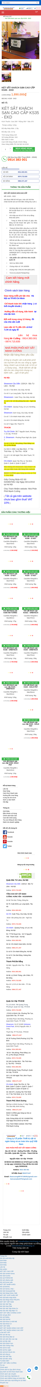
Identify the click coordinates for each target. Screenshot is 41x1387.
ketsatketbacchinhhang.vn (29, 1241)
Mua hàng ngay (24, 149)
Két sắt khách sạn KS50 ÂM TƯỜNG (10, 612)
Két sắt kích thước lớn (7, 1352)
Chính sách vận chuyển (8, 1374)
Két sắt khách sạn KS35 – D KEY (10, 574)
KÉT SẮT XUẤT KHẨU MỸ (9, 1295)
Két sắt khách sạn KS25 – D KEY (31, 574)
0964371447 (26, 1173)
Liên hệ (6, 1232)
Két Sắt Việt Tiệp (5, 1304)
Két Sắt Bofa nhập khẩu (8, 1297)
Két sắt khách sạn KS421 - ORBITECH (30, 612)
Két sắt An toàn (5, 1348)
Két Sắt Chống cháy (7, 1345)
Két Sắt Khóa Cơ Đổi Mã (8, 1321)
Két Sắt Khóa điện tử (7, 1337)
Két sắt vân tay (5, 1335)
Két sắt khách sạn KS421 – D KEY (10, 537)
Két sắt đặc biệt (5, 1341)
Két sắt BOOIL (5, 1287)
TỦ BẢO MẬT (4, 1361)
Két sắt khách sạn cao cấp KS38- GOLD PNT (10, 763)
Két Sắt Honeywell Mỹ (7, 1291)
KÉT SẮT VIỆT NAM (7, 1302)
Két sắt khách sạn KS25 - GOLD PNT (31, 686)
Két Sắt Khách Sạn (6, 1343)
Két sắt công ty (5, 1354)
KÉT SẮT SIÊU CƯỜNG (8, 1363)
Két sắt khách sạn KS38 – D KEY (31, 537)
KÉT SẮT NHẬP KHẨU (8, 1284)
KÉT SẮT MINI (5, 1326)
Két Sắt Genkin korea (7, 1273)
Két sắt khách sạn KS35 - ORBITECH (31, 649)
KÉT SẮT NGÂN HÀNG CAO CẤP (11, 1328)
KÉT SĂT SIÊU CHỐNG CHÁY (10, 1313)
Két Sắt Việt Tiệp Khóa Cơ (9, 1308)
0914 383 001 (24, 1170)
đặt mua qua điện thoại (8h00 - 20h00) (22, 158)
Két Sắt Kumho (5, 1276)
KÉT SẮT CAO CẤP (7, 1271)
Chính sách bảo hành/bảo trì (9, 1376)
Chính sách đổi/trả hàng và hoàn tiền (12, 1378)
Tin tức (5, 1235)
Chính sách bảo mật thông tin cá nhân (13, 1380)
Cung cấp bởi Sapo (20, 1252)
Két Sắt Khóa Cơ (6, 1324)
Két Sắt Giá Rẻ (5, 1319)
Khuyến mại (7, 1237)
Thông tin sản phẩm (20, 187)
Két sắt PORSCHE (6, 1278)
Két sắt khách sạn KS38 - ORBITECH (10, 649)
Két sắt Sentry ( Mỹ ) (7, 1289)
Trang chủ (7, 1230)
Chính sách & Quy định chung (10, 1369)
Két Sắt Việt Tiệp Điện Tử (8, 1311)
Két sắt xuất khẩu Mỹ (7, 1258)
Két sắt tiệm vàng (6, 1359)
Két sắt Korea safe (6, 1282)
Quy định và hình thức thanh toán (11, 1372)
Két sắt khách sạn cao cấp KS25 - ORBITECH (10, 687)
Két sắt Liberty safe (6, 1280)
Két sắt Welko (4, 1317)
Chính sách (26, 1235)
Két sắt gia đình (5, 1315)
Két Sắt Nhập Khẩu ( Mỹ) (8, 1293)
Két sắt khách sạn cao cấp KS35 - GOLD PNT (30, 724)
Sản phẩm (26, 1232)
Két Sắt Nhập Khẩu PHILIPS (9, 1300)
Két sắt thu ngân (5, 1350)
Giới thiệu (25, 1230)
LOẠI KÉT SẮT (5, 1332)
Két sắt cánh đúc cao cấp (8, 1339)
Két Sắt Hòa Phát (6, 1306)
